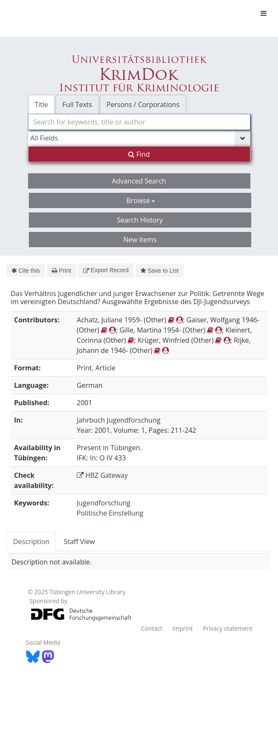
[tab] (31, 541)
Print (61, 270)
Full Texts (77, 104)
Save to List (159, 270)
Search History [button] (140, 220)
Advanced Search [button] (139, 181)
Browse (140, 200)
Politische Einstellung (110, 513)
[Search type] (139, 138)
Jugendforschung (103, 503)
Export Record (106, 270)
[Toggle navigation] (263, 13)
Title (41, 104)
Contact (151, 628)
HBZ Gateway (102, 475)
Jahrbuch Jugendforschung (118, 420)
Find (139, 154)
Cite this (25, 270)
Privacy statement (228, 628)
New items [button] (140, 239)
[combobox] (139, 122)
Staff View (79, 541)
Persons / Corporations (143, 104)
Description (31, 541)
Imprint (182, 628)
